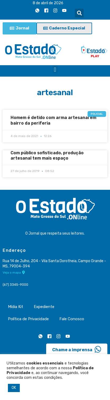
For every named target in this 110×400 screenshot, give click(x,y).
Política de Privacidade (28, 319)
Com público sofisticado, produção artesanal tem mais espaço (47, 155)
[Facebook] (46, 10)
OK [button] (14, 387)
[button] (79, 13)
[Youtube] (64, 10)
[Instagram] (55, 10)
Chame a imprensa (76, 349)
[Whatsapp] (37, 10)
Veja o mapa (14, 272)
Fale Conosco (71, 319)
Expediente (44, 306)
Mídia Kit (15, 306)
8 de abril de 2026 (48, 3)
